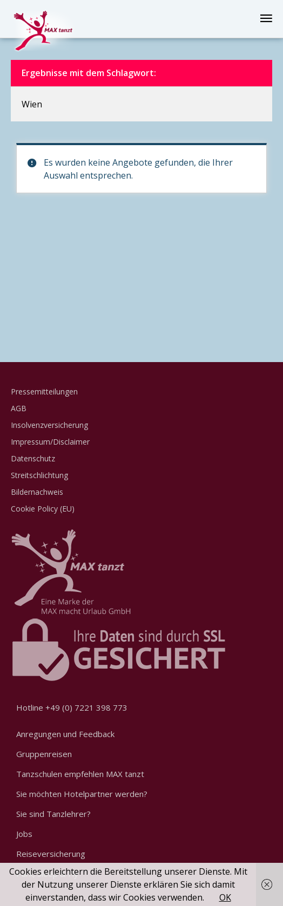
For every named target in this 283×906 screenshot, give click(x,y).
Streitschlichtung (39, 475)
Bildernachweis (37, 492)
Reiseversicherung (50, 853)
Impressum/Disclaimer (50, 442)
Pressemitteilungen (44, 391)
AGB (18, 408)
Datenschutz (33, 458)
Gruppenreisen (44, 753)
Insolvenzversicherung (49, 425)
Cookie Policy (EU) (43, 508)
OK (225, 897)
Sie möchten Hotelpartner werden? (81, 793)
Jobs (24, 833)
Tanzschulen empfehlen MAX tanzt (80, 773)
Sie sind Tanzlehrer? (53, 813)
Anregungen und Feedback (65, 733)
